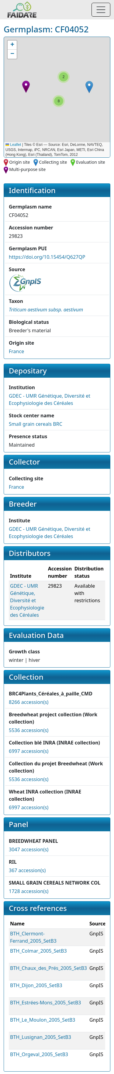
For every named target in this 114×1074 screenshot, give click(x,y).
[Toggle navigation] (101, 10)
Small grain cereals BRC (35, 424)
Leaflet (13, 145)
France (16, 351)
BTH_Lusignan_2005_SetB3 (40, 1037)
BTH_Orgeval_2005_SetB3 (39, 1054)
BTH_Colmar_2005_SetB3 (38, 951)
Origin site (19, 162)
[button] (26, 86)
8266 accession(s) (28, 702)
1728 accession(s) (28, 891)
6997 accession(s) (28, 751)
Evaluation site (90, 162)
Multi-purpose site (27, 169)
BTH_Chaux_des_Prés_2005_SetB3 (48, 968)
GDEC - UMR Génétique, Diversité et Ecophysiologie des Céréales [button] (27, 600)
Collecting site (53, 162)
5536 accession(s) (28, 730)
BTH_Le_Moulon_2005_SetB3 (42, 1020)
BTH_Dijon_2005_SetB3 (36, 985)
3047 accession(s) (28, 849)
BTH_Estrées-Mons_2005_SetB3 (45, 1002)
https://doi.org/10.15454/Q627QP (47, 257)
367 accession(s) (27, 870)
